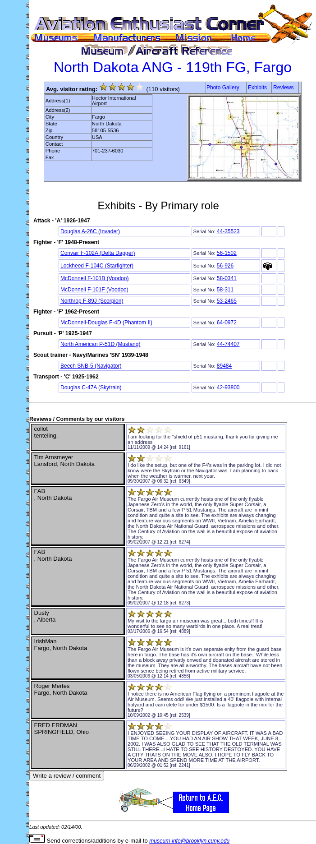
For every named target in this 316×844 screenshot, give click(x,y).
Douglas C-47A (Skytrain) (90, 387)
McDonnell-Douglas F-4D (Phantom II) (106, 322)
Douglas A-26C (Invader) (90, 231)
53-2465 (227, 301)
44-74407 (228, 344)
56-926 (225, 266)
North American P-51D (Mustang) (100, 344)
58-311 (225, 289)
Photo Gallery (222, 87)
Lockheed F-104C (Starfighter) (96, 266)
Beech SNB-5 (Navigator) (90, 366)
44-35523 (228, 231)
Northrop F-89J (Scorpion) (91, 301)
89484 (224, 366)
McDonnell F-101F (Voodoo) (94, 289)
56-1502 (227, 253)
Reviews (283, 87)
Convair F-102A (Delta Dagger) (97, 253)
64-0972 (227, 322)
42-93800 (228, 387)
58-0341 (227, 278)
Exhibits (257, 87)
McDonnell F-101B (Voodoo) (94, 278)
